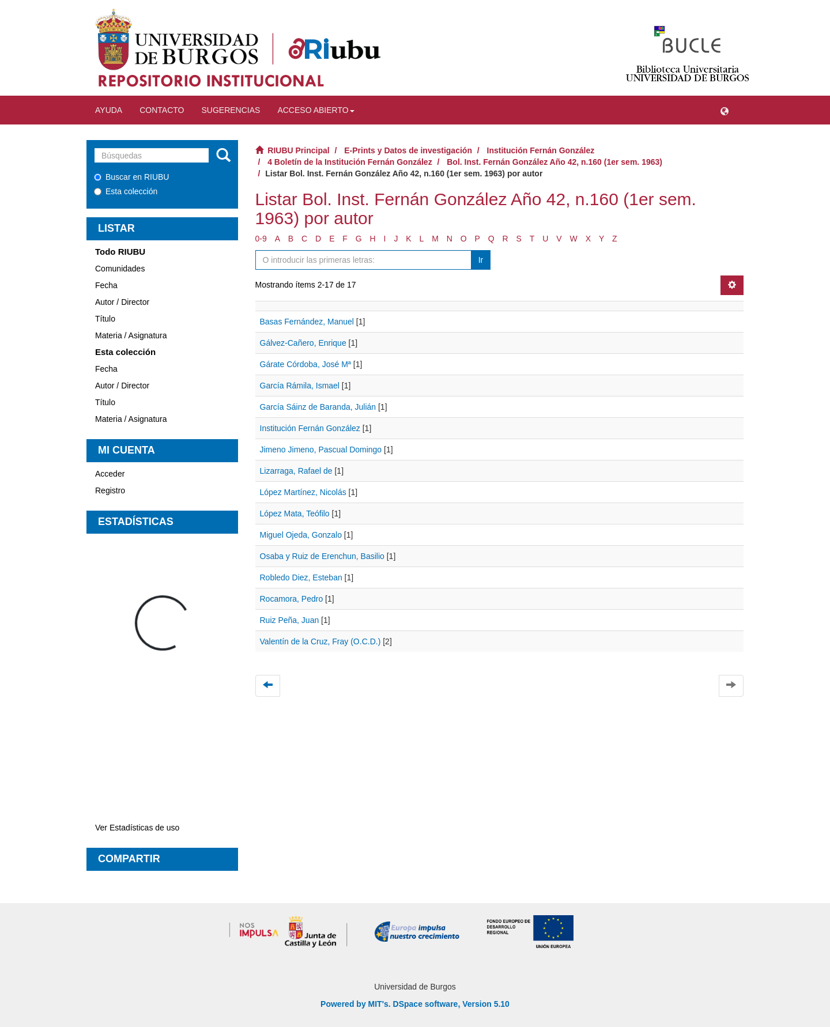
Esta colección (125, 191)
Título (105, 318)
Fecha (106, 285)
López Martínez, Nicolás (303, 492)
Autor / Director (122, 302)
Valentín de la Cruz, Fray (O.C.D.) (320, 641)
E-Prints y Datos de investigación (408, 150)
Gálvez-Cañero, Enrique (303, 343)
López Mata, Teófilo (295, 513)
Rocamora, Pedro (291, 598)
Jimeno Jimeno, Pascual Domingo (321, 449)
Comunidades (120, 268)
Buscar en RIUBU (131, 177)
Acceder (109, 473)
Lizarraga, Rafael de (296, 470)
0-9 (261, 238)
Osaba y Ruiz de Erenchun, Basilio (322, 556)
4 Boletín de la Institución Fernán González (349, 162)
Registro (110, 490)
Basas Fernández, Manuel (307, 321)
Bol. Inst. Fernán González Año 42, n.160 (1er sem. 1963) (554, 162)
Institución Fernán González (541, 150)
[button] (724, 110)
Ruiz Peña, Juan (289, 620)
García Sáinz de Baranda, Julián (318, 406)
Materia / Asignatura (131, 335)
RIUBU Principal (298, 150)
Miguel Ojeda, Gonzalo (301, 534)
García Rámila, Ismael (299, 385)
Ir (481, 260)
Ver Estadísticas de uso (137, 827)
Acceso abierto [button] (315, 110)
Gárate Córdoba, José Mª (305, 364)
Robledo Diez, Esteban (301, 577)
